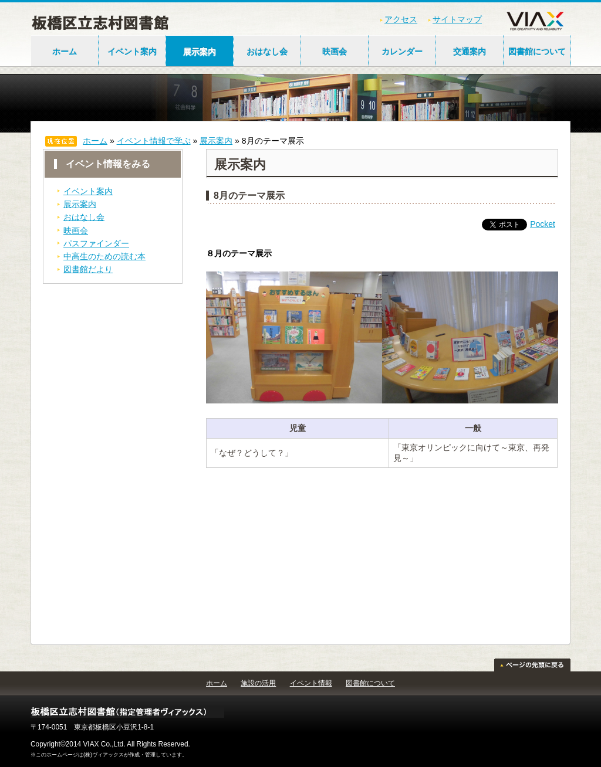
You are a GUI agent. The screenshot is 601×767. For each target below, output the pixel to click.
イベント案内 (132, 51)
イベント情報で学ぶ (154, 140)
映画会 (334, 51)
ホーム (64, 51)
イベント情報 (311, 683)
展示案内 (199, 51)
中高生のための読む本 (104, 256)
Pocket (542, 224)
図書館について (537, 51)
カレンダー (402, 51)
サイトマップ (457, 19)
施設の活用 (258, 683)
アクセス (400, 19)
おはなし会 (267, 51)
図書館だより (88, 269)
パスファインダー (96, 243)
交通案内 (469, 51)
